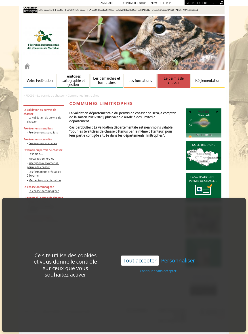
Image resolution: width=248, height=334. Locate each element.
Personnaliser (178, 250)
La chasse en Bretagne (50, 10)
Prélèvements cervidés (43, 143)
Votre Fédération (40, 81)
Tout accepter (140, 250)
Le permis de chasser (174, 80)
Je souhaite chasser (76, 10)
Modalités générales (41, 158)
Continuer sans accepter (158, 261)
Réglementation (207, 81)
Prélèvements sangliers (43, 132)
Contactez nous (135, 3)
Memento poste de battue (45, 180)
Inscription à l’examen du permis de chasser (43, 165)
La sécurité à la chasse (101, 10)
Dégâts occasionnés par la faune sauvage (175, 10)
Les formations (140, 81)
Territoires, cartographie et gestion (73, 80)
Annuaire (107, 3)
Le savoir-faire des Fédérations (133, 10)
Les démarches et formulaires (106, 80)
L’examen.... (36, 154)
